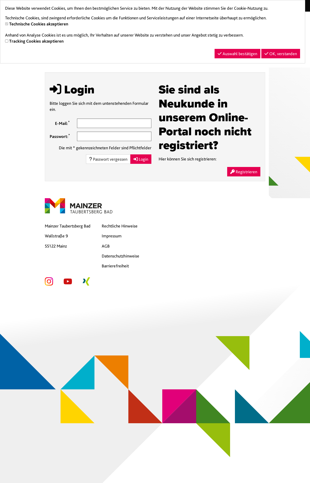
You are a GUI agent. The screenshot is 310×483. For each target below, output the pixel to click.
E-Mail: (62, 123)
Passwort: (60, 136)
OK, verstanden (280, 53)
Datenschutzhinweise (120, 255)
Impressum (112, 235)
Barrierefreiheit (115, 265)
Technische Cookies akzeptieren (38, 23)
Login (140, 159)
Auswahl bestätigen (237, 53)
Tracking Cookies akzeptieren (36, 41)
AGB (106, 246)
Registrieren (243, 171)
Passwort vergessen (108, 159)
